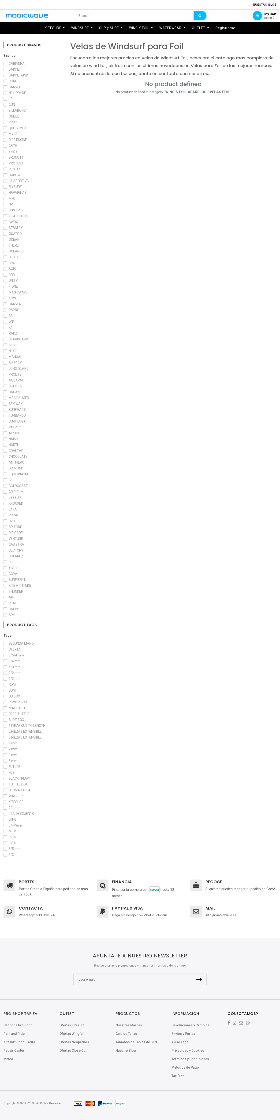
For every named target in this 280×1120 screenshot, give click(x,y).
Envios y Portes (183, 1034)
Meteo (8, 1059)
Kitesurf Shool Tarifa (19, 1042)
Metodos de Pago (185, 1067)
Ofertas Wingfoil (72, 1034)
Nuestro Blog (126, 1050)
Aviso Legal (180, 1042)
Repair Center (14, 1050)
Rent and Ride (14, 1034)
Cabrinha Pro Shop (18, 1025)
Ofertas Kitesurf (72, 1025)
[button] (198, 979)
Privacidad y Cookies (188, 1050)
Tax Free (178, 1076)
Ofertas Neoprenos (74, 1042)
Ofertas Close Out (73, 1050)
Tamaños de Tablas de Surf (136, 1042)
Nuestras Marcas (129, 1025)
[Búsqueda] (200, 18)
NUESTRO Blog (264, 4)
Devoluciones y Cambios (190, 1025)
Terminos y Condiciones (190, 1059)
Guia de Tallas (126, 1034)
